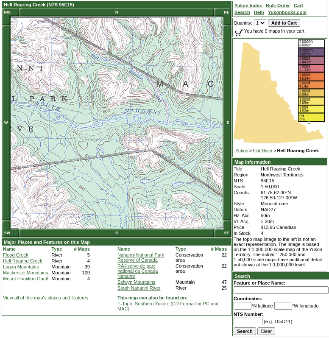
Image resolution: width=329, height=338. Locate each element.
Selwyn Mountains (136, 282)
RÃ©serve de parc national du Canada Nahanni (137, 271)
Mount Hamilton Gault (25, 278)
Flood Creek (15, 254)
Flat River (263, 150)
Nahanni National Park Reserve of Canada (140, 257)
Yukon (241, 150)
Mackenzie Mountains (25, 272)
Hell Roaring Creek (22, 260)
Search (242, 276)
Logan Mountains (21, 266)
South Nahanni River (139, 288)
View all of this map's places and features (45, 297)
